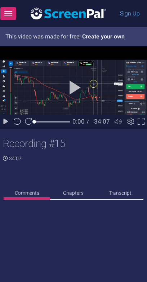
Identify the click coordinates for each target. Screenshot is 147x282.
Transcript (120, 193)
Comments (27, 193)
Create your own (103, 36)
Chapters (73, 193)
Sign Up (130, 13)
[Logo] (68, 13)
